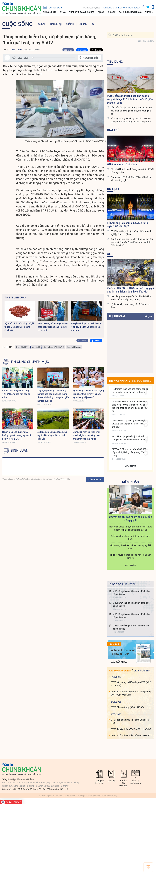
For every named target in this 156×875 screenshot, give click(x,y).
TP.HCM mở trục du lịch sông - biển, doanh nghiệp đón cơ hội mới (131, 233)
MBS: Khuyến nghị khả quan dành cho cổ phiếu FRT (131, 604)
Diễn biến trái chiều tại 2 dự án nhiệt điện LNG (130, 538)
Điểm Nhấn (130, 482)
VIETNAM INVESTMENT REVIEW (127, 8)
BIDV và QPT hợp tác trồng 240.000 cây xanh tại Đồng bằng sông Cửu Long (129, 452)
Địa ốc (101, 12)
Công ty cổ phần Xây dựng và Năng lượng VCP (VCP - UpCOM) (131, 693)
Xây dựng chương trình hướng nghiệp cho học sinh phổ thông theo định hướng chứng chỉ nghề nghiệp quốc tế (53, 395)
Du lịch (83, 24)
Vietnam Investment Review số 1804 (122, 652)
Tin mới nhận (118, 380)
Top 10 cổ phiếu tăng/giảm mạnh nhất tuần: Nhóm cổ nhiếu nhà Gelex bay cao (130, 528)
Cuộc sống (17, 23)
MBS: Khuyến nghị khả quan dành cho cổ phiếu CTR (131, 593)
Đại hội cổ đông (120, 670)
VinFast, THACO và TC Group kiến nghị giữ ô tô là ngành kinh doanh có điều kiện (130, 289)
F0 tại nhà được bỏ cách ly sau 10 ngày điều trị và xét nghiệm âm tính (86, 327)
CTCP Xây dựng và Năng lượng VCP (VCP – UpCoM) (131, 684)
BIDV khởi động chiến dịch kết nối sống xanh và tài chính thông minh (129, 438)
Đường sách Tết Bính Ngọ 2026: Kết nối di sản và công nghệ (131, 179)
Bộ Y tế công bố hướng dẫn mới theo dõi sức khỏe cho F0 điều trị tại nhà (53, 327)
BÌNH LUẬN (19, 450)
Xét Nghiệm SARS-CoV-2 (54, 347)
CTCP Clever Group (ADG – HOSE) (127, 707)
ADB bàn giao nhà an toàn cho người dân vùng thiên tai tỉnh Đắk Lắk (52, 435)
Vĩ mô (63, 12)
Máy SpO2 (36, 347)
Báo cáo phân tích (123, 584)
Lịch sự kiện (142, 670)
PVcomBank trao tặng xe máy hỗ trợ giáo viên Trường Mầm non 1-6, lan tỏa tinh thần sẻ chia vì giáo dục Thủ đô (129, 406)
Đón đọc (114, 644)
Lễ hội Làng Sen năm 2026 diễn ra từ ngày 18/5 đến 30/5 (127, 224)
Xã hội (41, 24)
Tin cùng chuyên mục (30, 362)
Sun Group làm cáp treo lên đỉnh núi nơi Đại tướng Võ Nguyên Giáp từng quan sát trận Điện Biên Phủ (132, 242)
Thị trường (117, 316)
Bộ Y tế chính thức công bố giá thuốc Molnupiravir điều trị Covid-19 (19, 327)
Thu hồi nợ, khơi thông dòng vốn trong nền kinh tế (130, 556)
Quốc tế (111, 12)
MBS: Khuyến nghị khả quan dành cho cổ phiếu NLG (131, 616)
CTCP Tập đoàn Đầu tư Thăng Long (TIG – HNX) (131, 721)
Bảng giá (148, 316)
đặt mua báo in (52, 7)
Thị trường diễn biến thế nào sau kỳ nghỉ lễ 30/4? (130, 547)
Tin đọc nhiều (141, 380)
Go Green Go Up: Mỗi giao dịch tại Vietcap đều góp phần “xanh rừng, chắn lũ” (128, 423)
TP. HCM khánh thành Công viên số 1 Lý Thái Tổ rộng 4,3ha (132, 171)
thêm (148, 12)
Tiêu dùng (56, 24)
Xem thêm (130, 466)
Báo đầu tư (107, 8)
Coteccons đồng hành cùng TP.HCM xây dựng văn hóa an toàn (16, 394)
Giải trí (70, 24)
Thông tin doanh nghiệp (81, 12)
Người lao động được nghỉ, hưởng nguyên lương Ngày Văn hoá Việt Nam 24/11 (17, 435)
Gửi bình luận (95, 479)
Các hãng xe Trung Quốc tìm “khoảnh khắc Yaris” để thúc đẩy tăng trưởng (131, 298)
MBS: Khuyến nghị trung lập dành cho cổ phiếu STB (131, 627)
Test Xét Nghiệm (74, 347)
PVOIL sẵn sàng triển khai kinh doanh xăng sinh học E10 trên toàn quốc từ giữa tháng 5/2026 (130, 99)
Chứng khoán (49, 12)
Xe (93, 24)
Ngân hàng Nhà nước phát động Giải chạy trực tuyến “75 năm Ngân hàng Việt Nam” (88, 394)
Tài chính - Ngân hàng (130, 12)
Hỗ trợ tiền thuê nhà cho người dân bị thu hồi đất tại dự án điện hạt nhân (130, 390)
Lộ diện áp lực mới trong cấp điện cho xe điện (130, 306)
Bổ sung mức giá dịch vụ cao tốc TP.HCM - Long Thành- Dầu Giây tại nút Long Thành (131, 120)
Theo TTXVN (15, 49)
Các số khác (118, 661)
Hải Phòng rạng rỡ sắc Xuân (122, 164)
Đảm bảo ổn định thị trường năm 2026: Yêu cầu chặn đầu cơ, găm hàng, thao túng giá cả (131, 110)
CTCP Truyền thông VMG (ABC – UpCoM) (131, 729)
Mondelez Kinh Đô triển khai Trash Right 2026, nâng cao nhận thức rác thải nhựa (86, 435)
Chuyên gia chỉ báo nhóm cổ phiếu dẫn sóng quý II (130, 518)
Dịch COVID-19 (22, 347)
